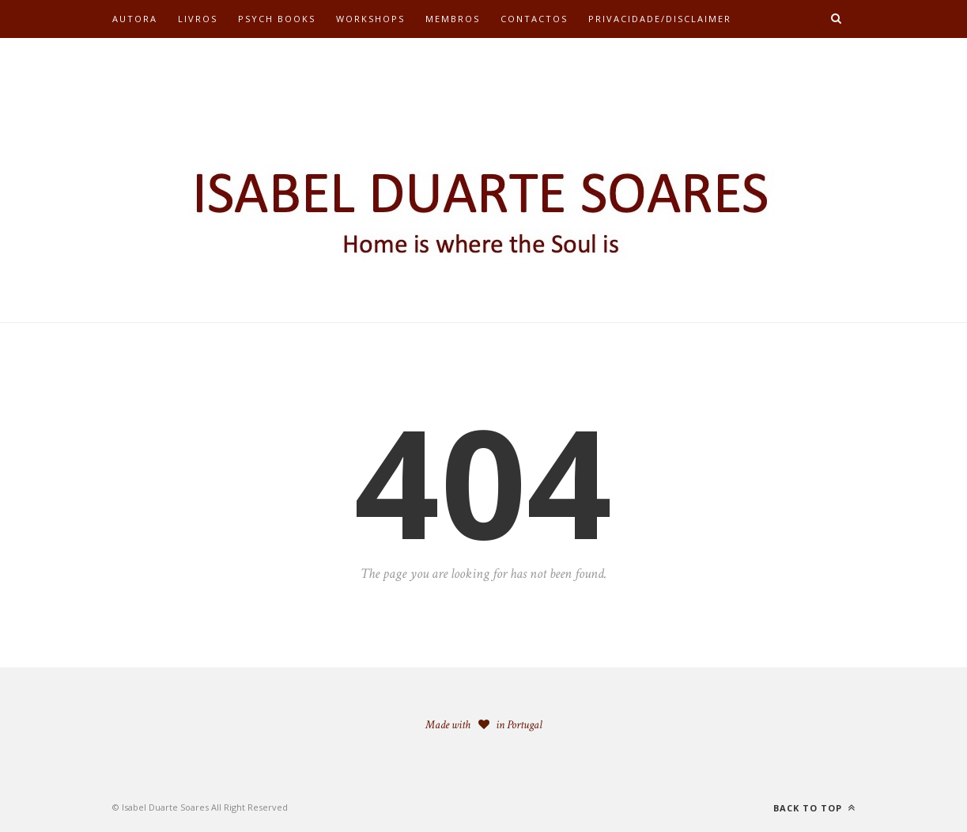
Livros (197, 19)
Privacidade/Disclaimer (659, 19)
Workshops (370, 19)
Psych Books (276, 19)
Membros (452, 19)
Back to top (814, 808)
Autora (134, 19)
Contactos (534, 19)
